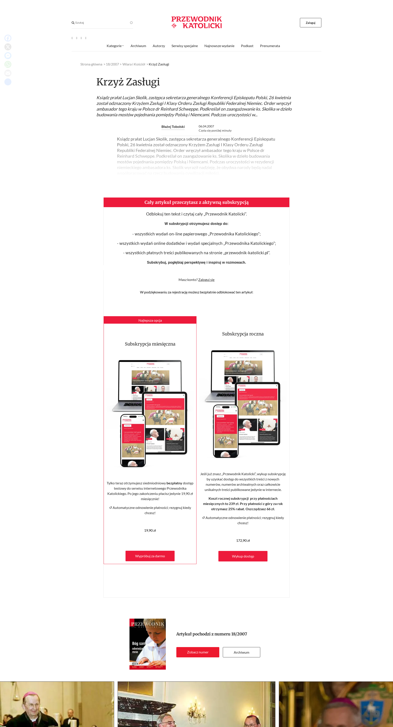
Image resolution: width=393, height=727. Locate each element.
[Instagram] (85, 38)
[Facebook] (76, 38)
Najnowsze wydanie (219, 46)
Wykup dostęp (243, 556)
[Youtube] (72, 38)
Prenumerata (270, 46)
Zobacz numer (198, 652)
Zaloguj (311, 23)
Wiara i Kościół (133, 64)
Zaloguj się (206, 279)
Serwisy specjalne (185, 46)
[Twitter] (81, 38)
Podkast (247, 46)
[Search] (73, 23)
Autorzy (159, 46)
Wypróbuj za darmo (150, 556)
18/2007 (239, 634)
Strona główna (91, 64)
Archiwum (241, 652)
